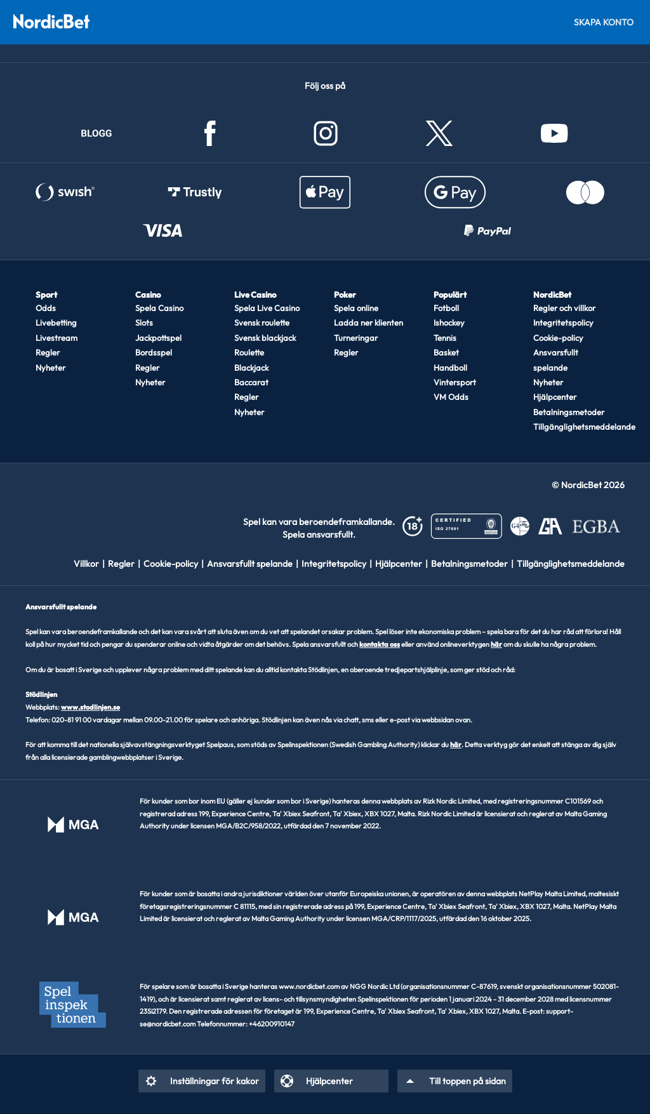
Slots (144, 322)
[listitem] (91, 563)
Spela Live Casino (267, 308)
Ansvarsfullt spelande (555, 359)
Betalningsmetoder (568, 412)
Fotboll (446, 308)
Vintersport (455, 382)
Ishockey (449, 322)
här (496, 644)
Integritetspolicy (563, 322)
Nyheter (50, 367)
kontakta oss (379, 644)
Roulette (249, 352)
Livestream (56, 338)
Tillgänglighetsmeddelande (573, 426)
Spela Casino (159, 308)
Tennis (445, 338)
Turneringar (356, 338)
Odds (46, 308)
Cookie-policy (558, 338)
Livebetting (56, 322)
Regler (48, 352)
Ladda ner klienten (368, 322)
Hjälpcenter (554, 397)
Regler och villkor (564, 308)
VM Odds (451, 397)
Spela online (356, 308)
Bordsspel (153, 352)
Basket (446, 352)
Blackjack (251, 367)
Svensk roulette (261, 322)
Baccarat (251, 382)
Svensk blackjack (265, 338)
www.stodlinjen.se (90, 707)
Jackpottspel (158, 338)
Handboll (450, 367)
